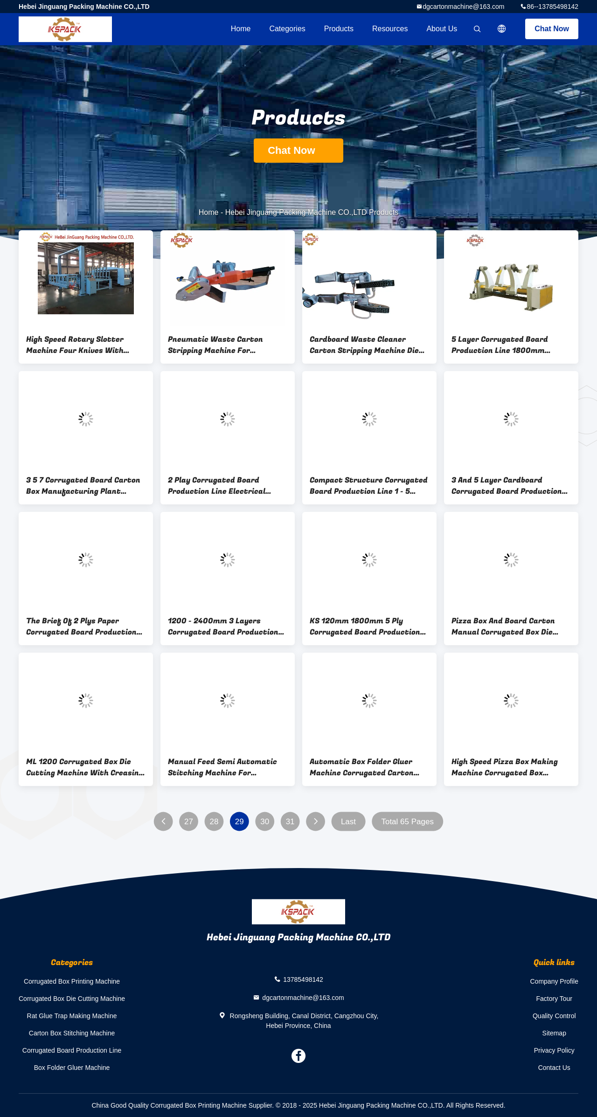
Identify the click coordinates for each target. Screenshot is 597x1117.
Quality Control (554, 1016)
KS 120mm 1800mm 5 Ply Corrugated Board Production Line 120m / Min (365, 626)
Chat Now (552, 29)
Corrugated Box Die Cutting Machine (72, 998)
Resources (390, 29)
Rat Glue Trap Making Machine (72, 1016)
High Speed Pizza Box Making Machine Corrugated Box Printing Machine (504, 767)
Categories (287, 29)
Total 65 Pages (407, 821)
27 (188, 821)
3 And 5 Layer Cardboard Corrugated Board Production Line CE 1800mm (506, 486)
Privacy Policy (554, 1050)
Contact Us (554, 1067)
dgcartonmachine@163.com (463, 6)
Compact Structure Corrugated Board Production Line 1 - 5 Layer (369, 486)
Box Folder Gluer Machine (72, 1067)
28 (213, 821)
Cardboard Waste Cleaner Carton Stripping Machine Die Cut (364, 345)
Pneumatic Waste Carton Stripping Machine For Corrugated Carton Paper (215, 345)
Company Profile (554, 981)
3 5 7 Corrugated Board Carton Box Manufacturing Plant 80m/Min (83, 486)
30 (264, 821)
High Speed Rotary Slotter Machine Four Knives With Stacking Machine (75, 345)
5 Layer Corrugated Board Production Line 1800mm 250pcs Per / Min (499, 345)
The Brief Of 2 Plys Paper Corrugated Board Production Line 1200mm (81, 626)
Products (339, 29)
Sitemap (554, 1033)
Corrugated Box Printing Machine (72, 981)
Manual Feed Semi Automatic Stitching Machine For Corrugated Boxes (222, 767)
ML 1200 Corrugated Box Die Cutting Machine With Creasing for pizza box (84, 767)
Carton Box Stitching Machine (72, 1033)
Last (348, 821)
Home (241, 29)
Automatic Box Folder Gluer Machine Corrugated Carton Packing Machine (362, 767)
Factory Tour (554, 998)
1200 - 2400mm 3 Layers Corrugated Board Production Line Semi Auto (223, 626)
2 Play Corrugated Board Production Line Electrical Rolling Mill (216, 486)
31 (290, 821)
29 (239, 821)
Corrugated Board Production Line (71, 1050)
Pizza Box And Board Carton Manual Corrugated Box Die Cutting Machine (503, 626)
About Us (441, 29)
